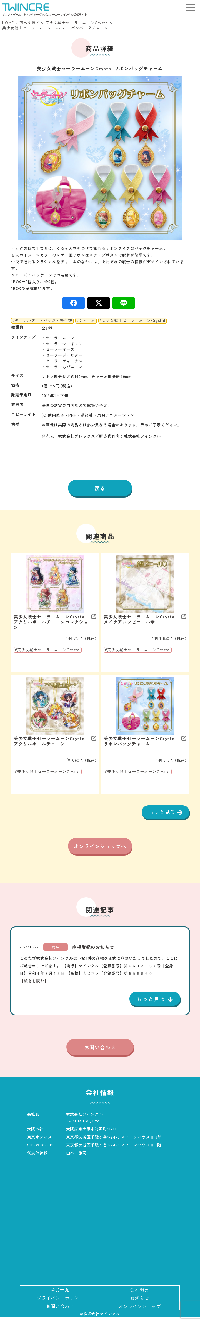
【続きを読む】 (34, 985)
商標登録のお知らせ (93, 951)
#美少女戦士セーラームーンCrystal (132, 320)
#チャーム (85, 320)
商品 (55, 952)
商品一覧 (60, 1294)
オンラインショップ (140, 1311)
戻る (100, 488)
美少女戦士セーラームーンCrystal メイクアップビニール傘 (142, 619)
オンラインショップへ (100, 849)
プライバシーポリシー (60, 1303)
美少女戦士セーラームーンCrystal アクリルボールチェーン (50, 741)
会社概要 (139, 1294)
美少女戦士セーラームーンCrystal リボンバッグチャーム (140, 741)
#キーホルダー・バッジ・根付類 (42, 320)
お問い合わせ (100, 1051)
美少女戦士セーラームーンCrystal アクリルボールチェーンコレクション (51, 622)
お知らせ (139, 1303)
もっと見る (163, 811)
